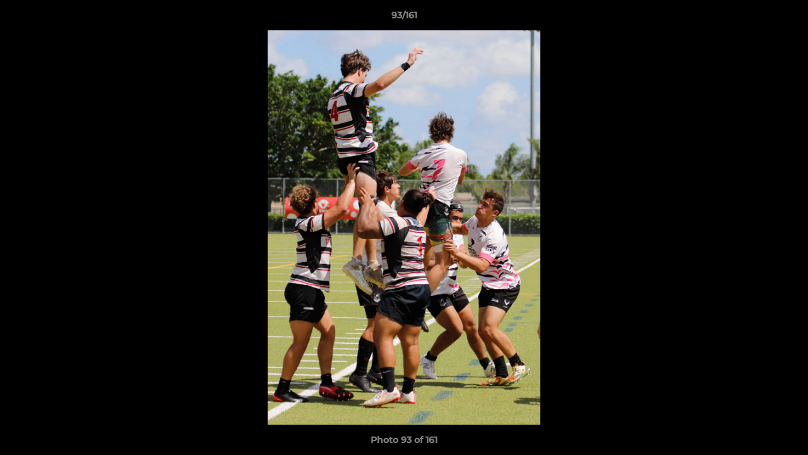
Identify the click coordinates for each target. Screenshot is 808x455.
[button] (785, 18)
